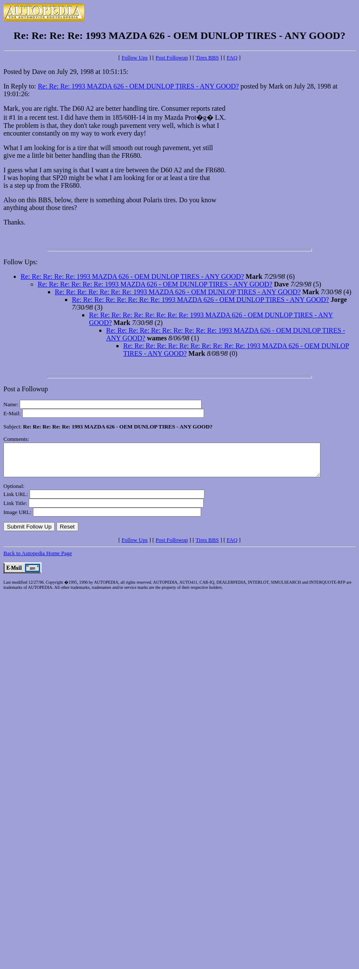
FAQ (232, 57)
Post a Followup (25, 389)
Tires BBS (207, 57)
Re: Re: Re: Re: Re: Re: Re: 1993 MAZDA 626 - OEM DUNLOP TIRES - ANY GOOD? (177, 291)
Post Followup (172, 57)
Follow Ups (135, 57)
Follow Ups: (20, 262)
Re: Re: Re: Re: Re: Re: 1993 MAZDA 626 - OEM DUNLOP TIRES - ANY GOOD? (155, 284)
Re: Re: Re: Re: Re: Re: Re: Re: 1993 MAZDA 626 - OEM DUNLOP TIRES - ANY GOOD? (200, 299)
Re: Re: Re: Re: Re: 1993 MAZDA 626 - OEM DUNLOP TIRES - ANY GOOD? (132, 276)
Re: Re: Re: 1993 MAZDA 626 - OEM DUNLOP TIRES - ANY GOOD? (138, 86)
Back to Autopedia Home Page (37, 559)
